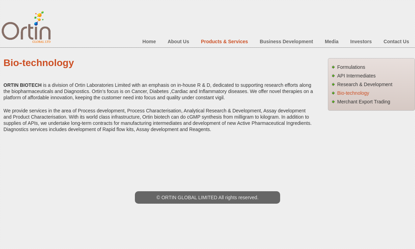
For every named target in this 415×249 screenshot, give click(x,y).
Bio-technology (353, 93)
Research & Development (365, 84)
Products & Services (224, 41)
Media (332, 41)
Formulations (351, 67)
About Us (178, 41)
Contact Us (396, 41)
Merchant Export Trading (363, 101)
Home (149, 41)
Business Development (286, 41)
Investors (361, 41)
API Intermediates (356, 76)
